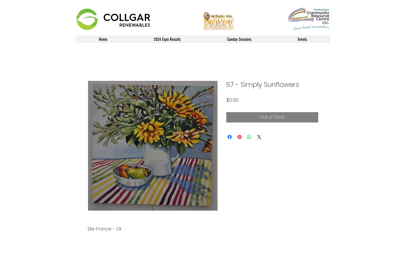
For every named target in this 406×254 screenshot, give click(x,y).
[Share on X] (259, 137)
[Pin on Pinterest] (239, 137)
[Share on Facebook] (230, 137)
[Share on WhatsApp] (249, 137)
